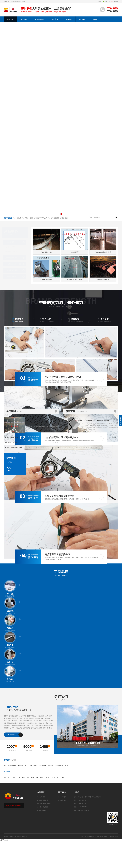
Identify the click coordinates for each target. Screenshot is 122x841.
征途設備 (20, 765)
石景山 (42, 777)
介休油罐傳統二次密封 (71, 438)
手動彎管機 (42, 765)
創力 (26, 765)
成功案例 (55, 19)
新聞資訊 (69, 19)
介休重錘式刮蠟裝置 (11, 442)
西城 (28, 777)
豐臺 (37, 777)
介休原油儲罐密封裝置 (11, 438)
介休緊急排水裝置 (13, 258)
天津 (18, 777)
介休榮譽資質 (62, 800)
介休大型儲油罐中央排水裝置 (13, 447)
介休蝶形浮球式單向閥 (14, 264)
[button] (60, 214)
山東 (14, 777)
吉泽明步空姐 (4, 840)
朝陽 (32, 777)
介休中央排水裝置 (13, 251)
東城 (23, 777)
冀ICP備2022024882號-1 (103, 836)
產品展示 (24, 19)
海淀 (47, 777)
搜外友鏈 (50, 765)
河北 (9, 777)
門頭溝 (53, 777)
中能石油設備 (59, 765)
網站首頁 (10, 19)
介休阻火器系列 (12, 276)
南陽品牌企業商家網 (10, 765)
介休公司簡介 (62, 797)
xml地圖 (112, 836)
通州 (62, 777)
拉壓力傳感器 (33, 765)
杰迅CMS (89, 836)
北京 (5, 777)
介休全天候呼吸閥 (13, 270)
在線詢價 (97, 1)
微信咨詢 (106, 1)
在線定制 (114, 1)
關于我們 (82, 19)
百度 (66, 765)
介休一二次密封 (12, 247)
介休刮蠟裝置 (39, 19)
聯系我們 (96, 19)
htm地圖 (116, 836)
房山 (58, 777)
